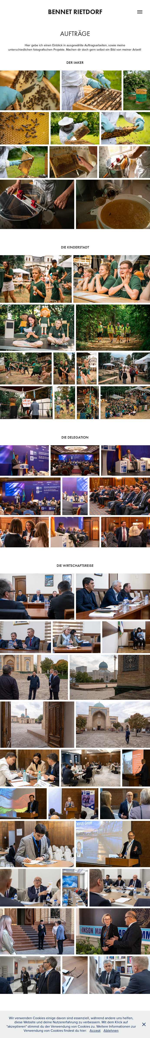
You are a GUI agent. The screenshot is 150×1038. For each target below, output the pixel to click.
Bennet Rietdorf (75, 12)
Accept (95, 1030)
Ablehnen (111, 1030)
